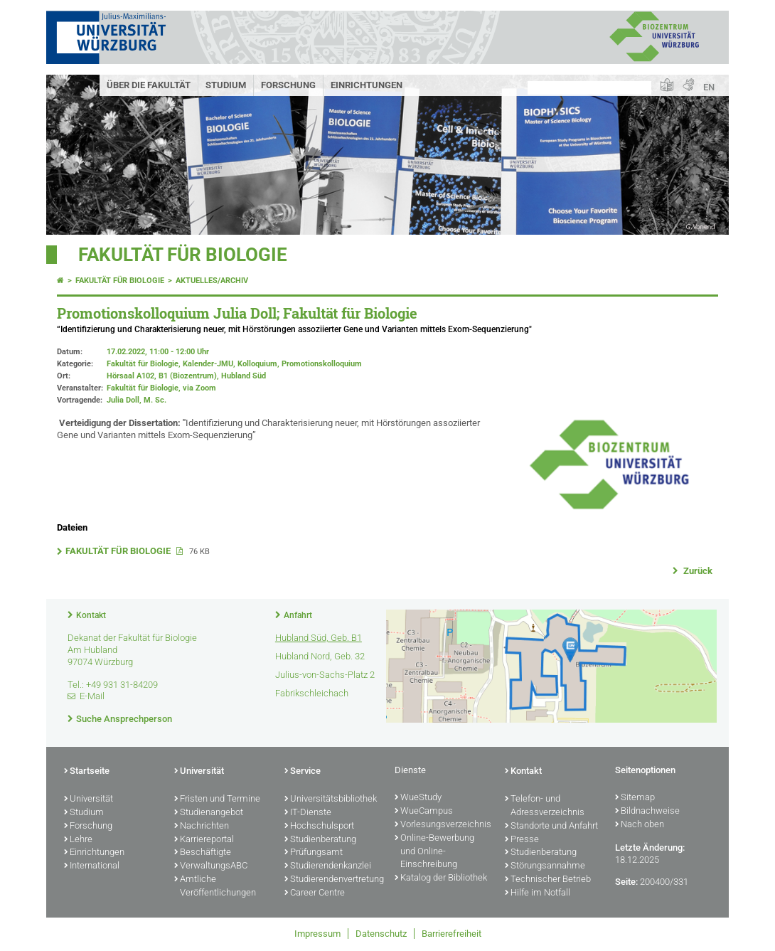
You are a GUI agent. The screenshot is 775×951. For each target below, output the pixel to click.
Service (302, 771)
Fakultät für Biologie (182, 254)
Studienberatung (320, 840)
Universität (88, 799)
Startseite (86, 771)
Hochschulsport (319, 826)
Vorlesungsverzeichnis (443, 825)
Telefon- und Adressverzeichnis (544, 806)
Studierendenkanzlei (327, 866)
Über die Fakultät (149, 85)
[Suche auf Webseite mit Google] (589, 88)
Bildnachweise (647, 811)
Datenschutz (381, 933)
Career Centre (314, 893)
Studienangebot (208, 813)
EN (709, 87)
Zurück (696, 570)
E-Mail (92, 696)
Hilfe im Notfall (537, 893)
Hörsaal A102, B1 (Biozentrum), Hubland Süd (186, 376)
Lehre (78, 840)
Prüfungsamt (313, 852)
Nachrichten (201, 826)
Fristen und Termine (217, 799)
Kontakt (91, 615)
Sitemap (635, 798)
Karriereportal (204, 840)
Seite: (626, 881)
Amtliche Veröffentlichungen (215, 886)
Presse (522, 840)
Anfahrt (298, 615)
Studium (225, 85)
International (91, 866)
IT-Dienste (307, 813)
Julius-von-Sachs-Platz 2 (325, 674)
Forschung (288, 85)
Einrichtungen (366, 85)
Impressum (317, 933)
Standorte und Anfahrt (551, 826)
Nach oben (639, 825)
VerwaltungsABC (210, 866)
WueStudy (418, 798)
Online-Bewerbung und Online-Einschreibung (434, 852)
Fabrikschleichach (311, 693)
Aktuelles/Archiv (212, 280)
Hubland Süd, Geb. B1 (318, 637)
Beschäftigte (202, 852)
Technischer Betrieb (548, 879)
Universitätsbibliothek (330, 799)
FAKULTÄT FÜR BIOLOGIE (119, 551)
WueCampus (424, 811)
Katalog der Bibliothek (441, 878)
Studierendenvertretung (332, 879)
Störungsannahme (545, 866)
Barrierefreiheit (451, 933)
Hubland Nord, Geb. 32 (320, 656)
